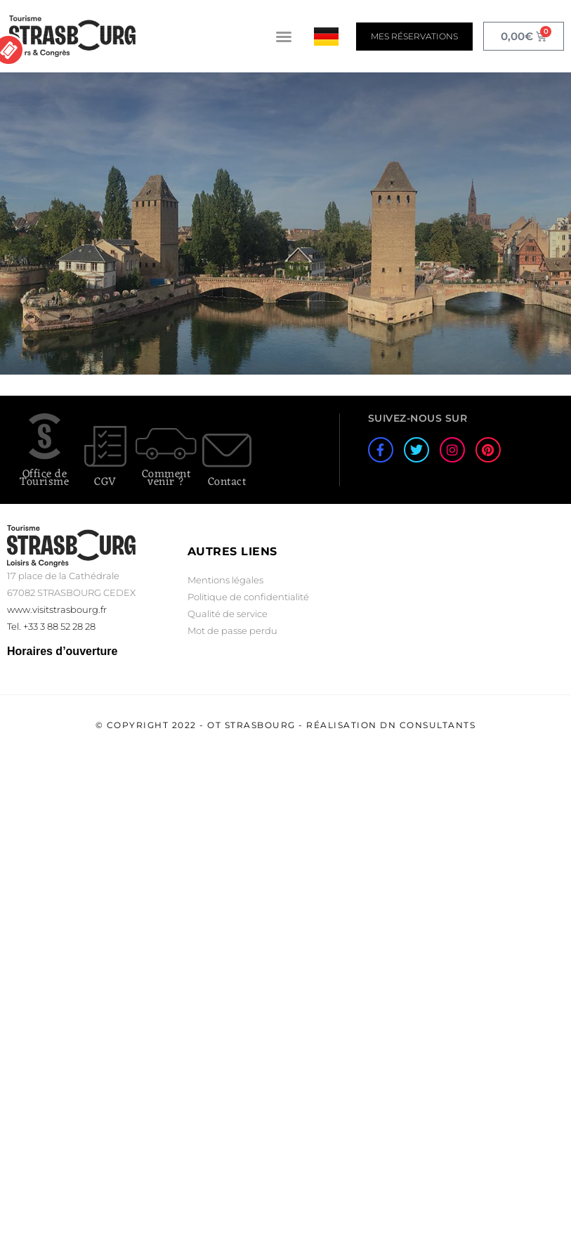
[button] (283, 36)
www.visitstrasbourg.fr (57, 609)
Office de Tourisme (44, 478)
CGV (105, 482)
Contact (227, 482)
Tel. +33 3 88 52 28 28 (51, 626)
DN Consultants (427, 725)
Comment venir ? (166, 478)
